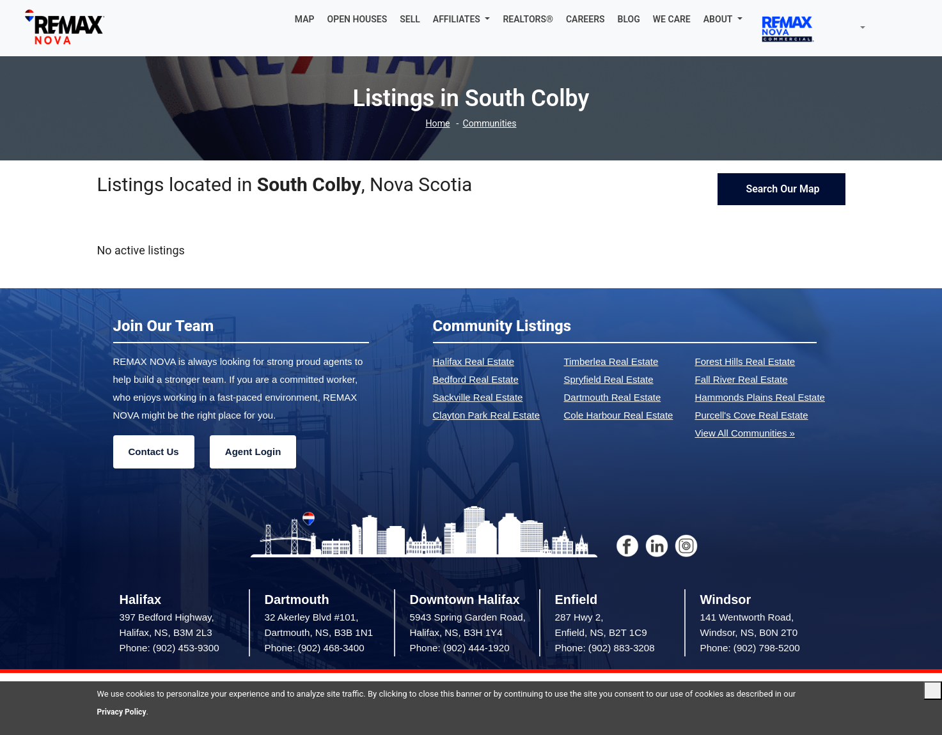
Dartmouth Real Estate (612, 397)
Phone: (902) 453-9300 (169, 647)
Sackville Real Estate (478, 397)
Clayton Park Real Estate (486, 415)
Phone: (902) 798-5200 (750, 647)
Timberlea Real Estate (611, 361)
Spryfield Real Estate (609, 379)
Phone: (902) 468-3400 (315, 647)
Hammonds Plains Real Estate (760, 397)
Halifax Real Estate (474, 361)
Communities (490, 123)
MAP (305, 19)
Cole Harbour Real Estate (618, 415)
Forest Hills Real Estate (745, 361)
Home (436, 123)
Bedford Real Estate (476, 379)
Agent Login (253, 451)
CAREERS (585, 19)
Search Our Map (781, 189)
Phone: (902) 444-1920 (460, 647)
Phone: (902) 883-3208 (605, 647)
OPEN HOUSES (357, 19)
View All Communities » (745, 433)
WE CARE (672, 19)
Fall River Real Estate (741, 379)
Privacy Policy (123, 711)
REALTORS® (528, 19)
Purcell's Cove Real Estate (751, 415)
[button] (462, 19)
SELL (410, 19)
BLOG (629, 19)
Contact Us (154, 451)
